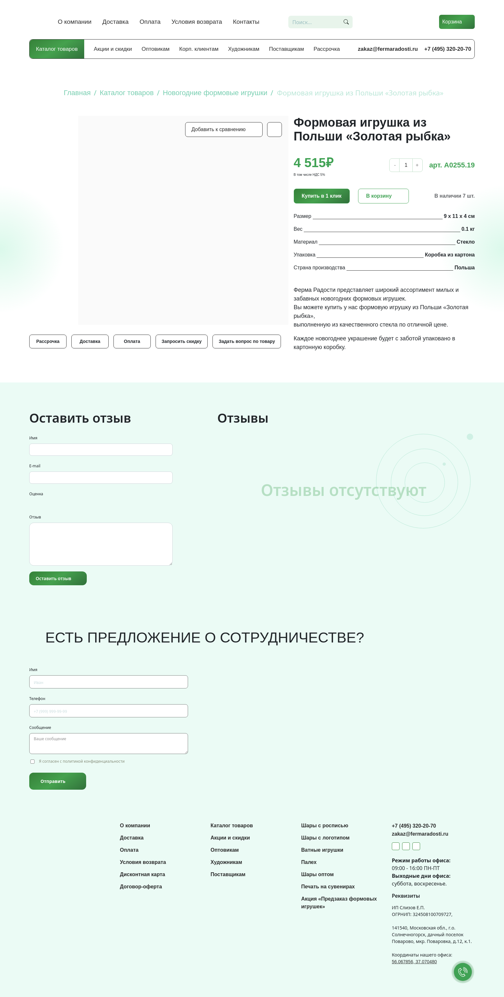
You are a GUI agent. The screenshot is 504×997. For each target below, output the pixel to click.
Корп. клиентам (199, 49)
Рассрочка (327, 49)
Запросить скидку (182, 341)
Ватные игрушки (322, 850)
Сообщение (40, 727)
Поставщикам (286, 49)
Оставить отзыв (53, 578)
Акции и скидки (113, 49)
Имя (33, 438)
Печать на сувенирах (328, 886)
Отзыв (35, 517)
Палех (309, 862)
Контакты (246, 21)
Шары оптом (317, 874)
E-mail (34, 466)
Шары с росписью (324, 825)
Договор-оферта (141, 886)
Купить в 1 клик (322, 196)
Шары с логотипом (325, 837)
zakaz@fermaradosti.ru (388, 49)
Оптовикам (156, 49)
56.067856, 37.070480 (414, 961)
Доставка (116, 21)
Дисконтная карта (142, 874)
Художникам (243, 49)
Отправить (52, 781)
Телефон (37, 698)
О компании (75, 21)
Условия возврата (197, 21)
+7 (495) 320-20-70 (447, 49)
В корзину (379, 196)
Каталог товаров (57, 49)
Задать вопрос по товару (247, 341)
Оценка (36, 494)
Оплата (150, 21)
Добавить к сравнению (219, 129)
